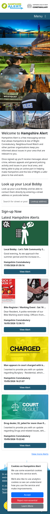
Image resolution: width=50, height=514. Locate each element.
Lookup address (39, 201)
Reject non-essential (27, 500)
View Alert (25, 271)
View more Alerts (39, 454)
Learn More (27, 506)
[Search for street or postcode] (15, 201)
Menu (40, 16)
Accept (27, 494)
